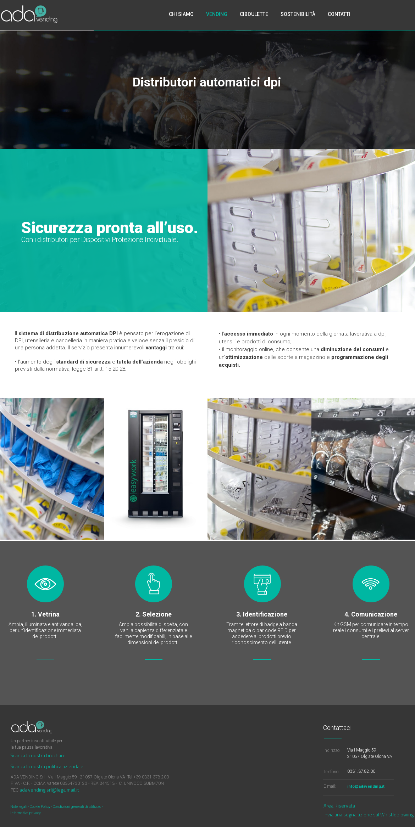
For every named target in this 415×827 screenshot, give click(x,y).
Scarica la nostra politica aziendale (46, 766)
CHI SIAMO (181, 14)
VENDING (216, 14)
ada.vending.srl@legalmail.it (49, 789)
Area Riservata (339, 805)
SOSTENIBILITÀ (298, 14)
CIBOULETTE (254, 14)
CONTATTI (339, 14)
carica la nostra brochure (39, 755)
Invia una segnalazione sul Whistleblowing (368, 814)
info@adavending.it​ (365, 786)
